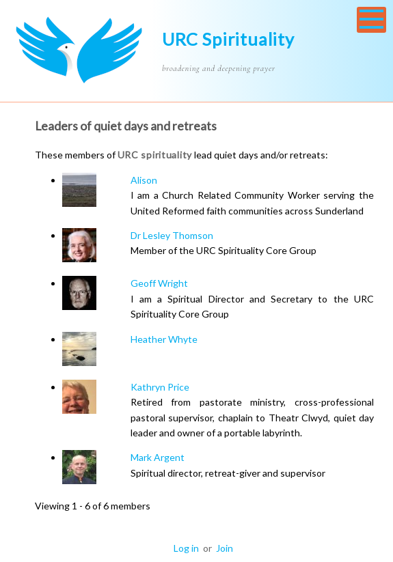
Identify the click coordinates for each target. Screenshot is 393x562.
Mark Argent (158, 457)
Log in (186, 548)
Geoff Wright (159, 283)
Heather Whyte (164, 339)
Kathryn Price (160, 387)
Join (224, 548)
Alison (144, 180)
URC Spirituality (228, 39)
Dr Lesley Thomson (172, 235)
